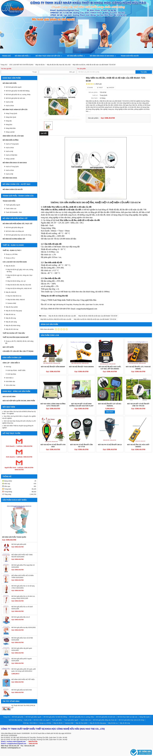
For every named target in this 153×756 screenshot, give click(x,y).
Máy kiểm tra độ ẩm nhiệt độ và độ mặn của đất (55, 319)
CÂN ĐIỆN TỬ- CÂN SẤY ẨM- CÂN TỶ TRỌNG (18, 351)
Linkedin (110, 87)
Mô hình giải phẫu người (13, 87)
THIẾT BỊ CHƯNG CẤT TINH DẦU (14, 333)
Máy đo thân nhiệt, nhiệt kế (16, 299)
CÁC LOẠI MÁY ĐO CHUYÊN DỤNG (15, 262)
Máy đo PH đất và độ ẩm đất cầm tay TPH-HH (138, 405)
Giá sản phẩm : (93, 118)
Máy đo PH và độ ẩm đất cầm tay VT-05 (81, 445)
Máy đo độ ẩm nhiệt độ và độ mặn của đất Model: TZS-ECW (97, 316)
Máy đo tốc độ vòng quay (14, 311)
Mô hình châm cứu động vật (15, 231)
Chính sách (86, 60)
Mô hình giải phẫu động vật (14, 227)
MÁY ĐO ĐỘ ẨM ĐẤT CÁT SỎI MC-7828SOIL (110, 405)
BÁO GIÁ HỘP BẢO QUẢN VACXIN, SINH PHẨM (19, 400)
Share (90, 87)
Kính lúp (8, 367)
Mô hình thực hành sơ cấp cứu (48, 56)
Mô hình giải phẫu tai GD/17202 (21, 690)
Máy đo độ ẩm (10, 266)
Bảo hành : (94, 98)
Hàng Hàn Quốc (11, 117)
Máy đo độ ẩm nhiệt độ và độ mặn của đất (62, 316)
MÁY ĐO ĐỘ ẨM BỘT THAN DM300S (81, 367)
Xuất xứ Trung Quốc (12, 166)
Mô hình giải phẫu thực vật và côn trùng (18, 235)
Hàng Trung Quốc (11, 113)
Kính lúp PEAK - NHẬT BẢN (16, 370)
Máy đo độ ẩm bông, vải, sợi (16, 281)
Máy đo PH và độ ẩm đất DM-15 (110, 444)
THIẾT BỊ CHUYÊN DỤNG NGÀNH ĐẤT (16, 337)
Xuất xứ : (95, 95)
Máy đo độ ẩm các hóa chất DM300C (138, 445)
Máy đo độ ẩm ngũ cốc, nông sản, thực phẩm (19, 276)
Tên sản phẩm (81, 68)
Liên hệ (98, 60)
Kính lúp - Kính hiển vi (11, 363)
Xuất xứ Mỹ (9, 151)
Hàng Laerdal (10, 132)
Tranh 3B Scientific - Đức (14, 212)
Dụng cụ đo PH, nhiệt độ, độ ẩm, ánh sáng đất (19, 342)
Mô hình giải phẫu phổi (18, 544)
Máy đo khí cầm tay (12, 329)
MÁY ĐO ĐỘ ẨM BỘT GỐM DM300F (53, 367)
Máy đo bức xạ (10, 314)
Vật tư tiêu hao (10, 385)
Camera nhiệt (11, 303)
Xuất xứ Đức (10, 105)
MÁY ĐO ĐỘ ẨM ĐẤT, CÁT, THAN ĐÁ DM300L (138, 368)
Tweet (100, 87)
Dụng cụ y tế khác (12, 254)
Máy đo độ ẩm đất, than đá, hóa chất (19, 285)
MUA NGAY (109, 412)
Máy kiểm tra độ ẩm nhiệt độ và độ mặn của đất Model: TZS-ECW (95, 319)
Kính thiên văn (10, 381)
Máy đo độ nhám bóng (13, 325)
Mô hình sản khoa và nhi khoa (100, 56)
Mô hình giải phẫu (23, 56)
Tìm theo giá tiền (6, 68)
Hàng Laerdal (10, 159)
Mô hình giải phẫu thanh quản (14, 537)
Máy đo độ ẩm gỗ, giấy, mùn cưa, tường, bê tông (20, 270)
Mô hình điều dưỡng (74, 56)
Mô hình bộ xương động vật (66, 60)
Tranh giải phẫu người (126, 56)
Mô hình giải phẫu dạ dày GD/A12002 (23, 627)
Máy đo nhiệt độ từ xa (14, 296)
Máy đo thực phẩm (12, 307)
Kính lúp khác (11, 374)
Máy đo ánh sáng (11, 322)
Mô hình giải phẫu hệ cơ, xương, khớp (18, 94)
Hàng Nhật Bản (11, 128)
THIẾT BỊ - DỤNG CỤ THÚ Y (12, 250)
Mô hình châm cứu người (12, 189)
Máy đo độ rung (11, 318)
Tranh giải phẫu (9, 201)
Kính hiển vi (9, 378)
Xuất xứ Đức (10, 147)
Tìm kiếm (144, 72)
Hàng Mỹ (9, 121)
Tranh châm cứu (8, 60)
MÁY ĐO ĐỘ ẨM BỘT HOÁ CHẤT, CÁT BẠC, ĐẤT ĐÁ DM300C (110, 368)
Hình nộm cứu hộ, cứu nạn (13, 136)
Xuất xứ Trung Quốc (12, 144)
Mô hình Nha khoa (10, 178)
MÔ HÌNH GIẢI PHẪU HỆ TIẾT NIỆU (23, 679)
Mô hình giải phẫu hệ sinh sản (15, 98)
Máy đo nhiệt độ (11, 292)
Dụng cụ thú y (10, 258)
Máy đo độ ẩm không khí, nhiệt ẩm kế (19, 288)
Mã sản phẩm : (93, 92)
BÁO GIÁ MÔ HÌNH (9, 396)
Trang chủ (6, 56)
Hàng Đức (9, 124)
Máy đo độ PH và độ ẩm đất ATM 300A (53, 445)
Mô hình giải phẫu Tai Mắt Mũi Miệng (17, 91)
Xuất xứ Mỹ (9, 102)
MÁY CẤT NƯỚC (8, 347)
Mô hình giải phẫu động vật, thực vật (35, 60)
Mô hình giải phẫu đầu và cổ (20, 617)
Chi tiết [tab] (44, 133)
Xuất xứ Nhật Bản (11, 155)
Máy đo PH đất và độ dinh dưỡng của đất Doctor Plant (81, 405)
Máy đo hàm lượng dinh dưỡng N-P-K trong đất (53, 405)
